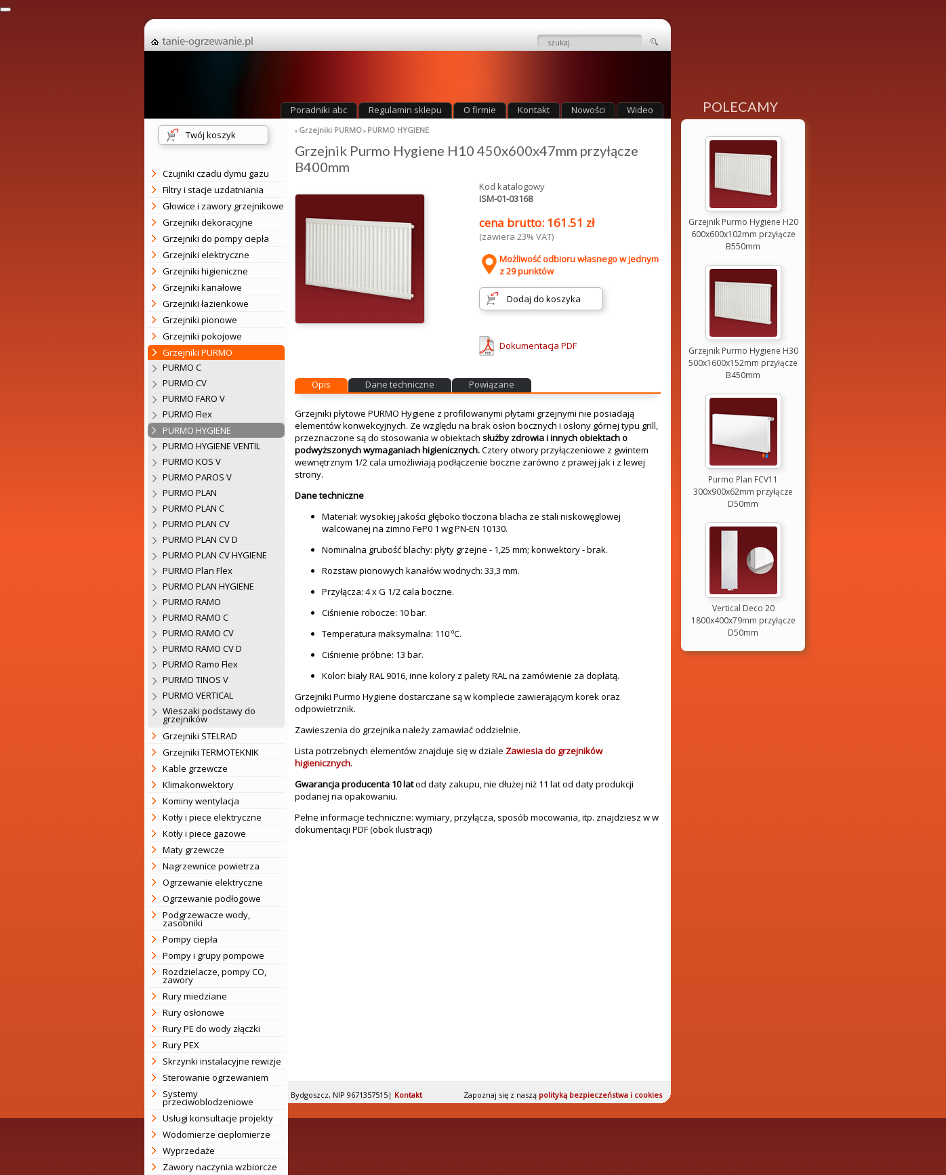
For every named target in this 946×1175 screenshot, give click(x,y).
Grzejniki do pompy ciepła (216, 238)
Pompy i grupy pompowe (213, 955)
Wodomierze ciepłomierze (216, 1134)
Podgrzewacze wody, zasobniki (206, 919)
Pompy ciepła (190, 939)
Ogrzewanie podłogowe (212, 898)
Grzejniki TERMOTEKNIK (211, 752)
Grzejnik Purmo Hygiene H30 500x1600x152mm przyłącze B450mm (743, 363)
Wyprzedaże (189, 1151)
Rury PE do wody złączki (211, 1029)
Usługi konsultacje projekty (218, 1118)
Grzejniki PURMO (330, 130)
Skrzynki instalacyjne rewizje (222, 1061)
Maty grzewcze (193, 850)
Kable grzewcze (195, 768)
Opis (321, 384)
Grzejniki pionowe (200, 320)
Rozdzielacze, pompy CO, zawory (214, 976)
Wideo (640, 110)
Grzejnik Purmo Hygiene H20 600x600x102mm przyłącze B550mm (743, 234)
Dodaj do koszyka (544, 299)
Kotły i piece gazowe (204, 833)
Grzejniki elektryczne (206, 255)
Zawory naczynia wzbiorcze (220, 1167)
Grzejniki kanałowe (202, 287)
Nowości (588, 110)
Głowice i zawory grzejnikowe (223, 206)
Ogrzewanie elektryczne (213, 882)
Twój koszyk (211, 135)
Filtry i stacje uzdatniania (213, 190)
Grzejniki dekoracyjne (208, 222)
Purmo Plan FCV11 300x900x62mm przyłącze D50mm (743, 492)
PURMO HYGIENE (398, 130)
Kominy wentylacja (201, 801)
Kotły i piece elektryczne (212, 817)
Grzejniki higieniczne (205, 271)
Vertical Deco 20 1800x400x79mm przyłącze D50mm (743, 620)
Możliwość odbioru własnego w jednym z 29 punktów (569, 265)
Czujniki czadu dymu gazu (216, 173)
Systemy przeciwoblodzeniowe (208, 1098)
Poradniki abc (319, 110)
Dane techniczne (399, 384)
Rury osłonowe (193, 1012)
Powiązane (491, 384)
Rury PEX (181, 1045)
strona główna (202, 42)
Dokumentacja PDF (538, 345)
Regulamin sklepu (405, 110)
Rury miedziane (195, 996)
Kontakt (534, 110)
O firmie (480, 110)
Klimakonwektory (198, 785)
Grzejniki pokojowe (202, 336)
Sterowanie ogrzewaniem (215, 1077)
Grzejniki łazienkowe (206, 303)
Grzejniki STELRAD (200, 736)
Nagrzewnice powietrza (211, 866)
